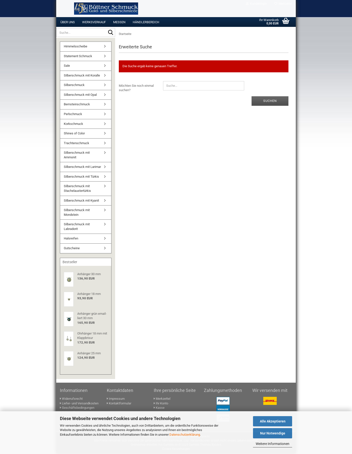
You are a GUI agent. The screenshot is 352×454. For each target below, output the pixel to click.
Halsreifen (71, 239)
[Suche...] (110, 32)
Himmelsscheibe (75, 47)
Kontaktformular (119, 404)
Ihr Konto (161, 404)
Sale (67, 66)
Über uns (67, 22)
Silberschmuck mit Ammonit (77, 155)
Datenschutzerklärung (184, 434)
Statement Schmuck (78, 56)
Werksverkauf (94, 22)
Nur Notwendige (272, 433)
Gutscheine (72, 248)
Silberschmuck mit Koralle (82, 76)
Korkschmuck (73, 124)
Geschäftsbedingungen (77, 408)
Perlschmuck (73, 114)
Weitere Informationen (272, 444)
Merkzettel (283, 3)
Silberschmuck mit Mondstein (77, 213)
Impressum (116, 399)
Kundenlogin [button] (256, 3)
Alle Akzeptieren (273, 421)
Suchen (270, 101)
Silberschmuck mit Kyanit (81, 201)
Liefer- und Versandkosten (79, 404)
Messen (119, 22)
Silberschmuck (74, 85)
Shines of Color (74, 134)
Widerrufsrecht (71, 399)
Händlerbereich (146, 22)
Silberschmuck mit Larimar (82, 167)
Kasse (159, 408)
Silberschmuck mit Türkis (81, 177)
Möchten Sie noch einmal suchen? (136, 88)
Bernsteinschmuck (77, 105)
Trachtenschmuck (76, 143)
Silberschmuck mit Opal (80, 95)
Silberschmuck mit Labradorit (77, 227)
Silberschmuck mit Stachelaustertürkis (77, 189)
